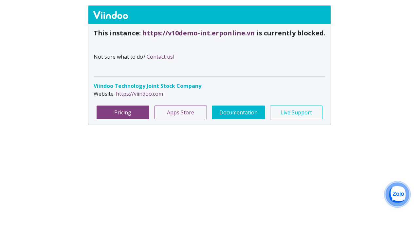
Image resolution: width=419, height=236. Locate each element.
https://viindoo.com (139, 93)
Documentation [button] (238, 112)
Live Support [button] (296, 112)
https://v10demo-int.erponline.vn (199, 33)
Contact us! (160, 56)
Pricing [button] (122, 112)
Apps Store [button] (180, 112)
